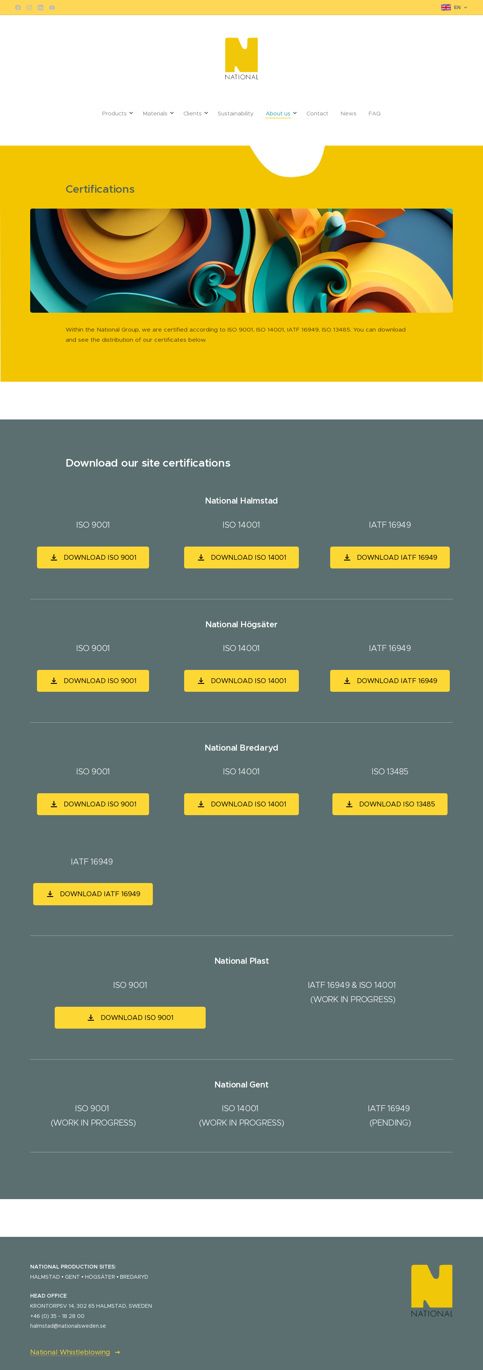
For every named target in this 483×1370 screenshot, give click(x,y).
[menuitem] (197, 113)
